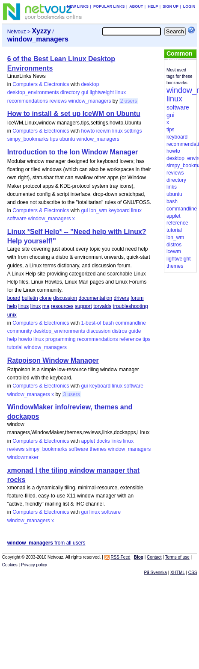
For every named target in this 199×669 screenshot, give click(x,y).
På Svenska (155, 572)
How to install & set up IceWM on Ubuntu (73, 113)
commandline (131, 323)
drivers (121, 298)
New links (78, 6)
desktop (90, 84)
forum (137, 298)
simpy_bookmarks (28, 139)
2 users (128, 101)
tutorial (15, 347)
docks (103, 441)
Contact (154, 557)
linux (121, 92)
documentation (95, 298)
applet (88, 441)
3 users (71, 394)
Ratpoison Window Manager (53, 360)
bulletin (30, 298)
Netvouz (16, 32)
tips (54, 139)
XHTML (177, 572)
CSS (192, 572)
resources (62, 306)
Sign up (170, 6)
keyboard (118, 210)
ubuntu (67, 139)
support (83, 306)
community (19, 331)
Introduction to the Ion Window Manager (72, 152)
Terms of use (177, 557)
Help (153, 6)
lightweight (101, 92)
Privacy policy (34, 564)
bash (108, 323)
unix (12, 315)
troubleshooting (130, 306)
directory (70, 92)
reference (130, 339)
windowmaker (23, 457)
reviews (58, 101)
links (116, 441)
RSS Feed (120, 557)
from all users (46, 543)
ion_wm (98, 210)
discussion (65, 298)
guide (134, 331)
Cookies (10, 564)
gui (84, 92)
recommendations (27, 101)
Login (189, 6)
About (136, 6)
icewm (103, 131)
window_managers (89, 101)
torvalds (102, 306)
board (14, 298)
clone (45, 298)
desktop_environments (33, 92)
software (17, 219)
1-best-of (91, 323)
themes (97, 449)
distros (119, 331)
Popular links (109, 6)
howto (88, 131)
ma (46, 306)
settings (133, 131)
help (12, 306)
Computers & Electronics (40, 84)
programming (60, 339)
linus (23, 306)
